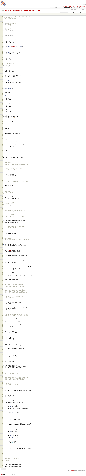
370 (2, 331)
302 (2, 273)
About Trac (74, 6)
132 (2, 128)
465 (2, 412)
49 (2, 57)
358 (2, 321)
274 (2, 249)
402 (2, 358)
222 (2, 205)
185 (2, 173)
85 (2, 88)
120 (2, 118)
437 (2, 388)
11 (2, 25)
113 (2, 112)
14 (2, 27)
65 (2, 71)
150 (2, 143)
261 (2, 238)
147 (2, 141)
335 (2, 301)
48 (2, 56)
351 (2, 315)
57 (2, 64)
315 (2, 284)
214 (2, 198)
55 (2, 62)
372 (2, 333)
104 (2, 104)
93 (2, 95)
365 (2, 327)
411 (2, 366)
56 (2, 63)
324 (2, 292)
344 (2, 309)
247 (2, 226)
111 (2, 110)
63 (2, 69)
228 (2, 210)
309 (2, 279)
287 (2, 260)
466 (2, 413)
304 (2, 275)
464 (2, 411)
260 (2, 237)
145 (2, 139)
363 (2, 325)
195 (2, 182)
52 (2, 60)
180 (2, 169)
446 (2, 396)
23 (2, 35)
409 (2, 364)
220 (2, 203)
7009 (38, 10)
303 (2, 274)
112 (2, 111)
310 (2, 280)
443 (2, 393)
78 (2, 82)
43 (2, 52)
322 (2, 290)
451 (2, 400)
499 (2, 441)
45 (2, 54)
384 (2, 343)
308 (2, 278)
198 (2, 184)
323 (2, 291)
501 (2, 443)
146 (2, 140)
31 (2, 42)
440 (2, 391)
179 (2, 168)
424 (2, 377)
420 (2, 374)
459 (2, 407)
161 (2, 153)
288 (2, 261)
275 (2, 250)
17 (2, 30)
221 (2, 204)
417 (2, 371)
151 (2, 144)
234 (2, 215)
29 (2, 40)
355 (2, 318)
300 (2, 271)
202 (2, 188)
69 (2, 74)
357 (2, 320)
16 (2, 29)
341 (2, 306)
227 (2, 209)
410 (2, 365)
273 (2, 248)
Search (83, 7)
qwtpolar (17, 10)
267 (2, 243)
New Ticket (78, 7)
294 (2, 266)
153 (2, 146)
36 (2, 46)
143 (2, 137)
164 (2, 155)
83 (2, 86)
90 (2, 92)
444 (2, 394)
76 (2, 80)
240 (2, 220)
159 (2, 151)
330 (2, 297)
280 (2, 254)
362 (2, 324)
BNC (13, 10)
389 (2, 347)
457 (2, 405)
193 (2, 180)
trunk (9, 10)
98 (2, 99)
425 (2, 378)
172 (2, 162)
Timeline (56, 7)
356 (2, 319)
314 (2, 283)
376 (2, 336)
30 (2, 41)
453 (2, 402)
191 (2, 178)
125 (2, 122)
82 (2, 85)
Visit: (59, 12)
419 (2, 373)
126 (2, 123)
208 (2, 193)
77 (2, 81)
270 (2, 246)
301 (2, 272)
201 (2, 187)
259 (2, 236)
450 (2, 399)
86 (2, 89)
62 (2, 68)
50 (2, 58)
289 (2, 262)
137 (2, 132)
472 (2, 418)
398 (2, 355)
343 (2, 308)
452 (2, 401)
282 (2, 256)
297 (2, 269)
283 (2, 257)
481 (2, 426)
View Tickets (73, 7)
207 (2, 192)
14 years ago (21, 13)
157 (2, 149)
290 (2, 263)
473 (2, 419)
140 (2, 135)
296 (2, 268)
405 (2, 361)
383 (2, 342)
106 (2, 106)
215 (2, 199)
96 (2, 97)
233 (2, 214)
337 (2, 303)
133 (2, 129)
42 (2, 51)
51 (2, 59)
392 (2, 350)
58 (2, 65)
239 (2, 219)
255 (2, 233)
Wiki (52, 7)
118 (2, 116)
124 (2, 121)
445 (2, 395)
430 (2, 382)
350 (2, 314)
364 (2, 326)
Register (77, 6)
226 (2, 208)
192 (2, 179)
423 (2, 376)
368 (2, 329)
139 (2, 134)
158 (2, 150)
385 (2, 344)
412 (2, 367)
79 (2, 83)
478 (2, 423)
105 (2, 105)
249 (2, 228)
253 (2, 231)
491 (2, 434)
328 (2, 295)
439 (2, 390)
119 (2, 117)
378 (2, 338)
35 (2, 45)
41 (2, 50)
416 (2, 370)
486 (2, 430)
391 (2, 349)
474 (2, 420)
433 (2, 385)
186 (2, 174)
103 (2, 103)
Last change (2, 13)
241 (2, 221)
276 (2, 251)
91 (2, 93)
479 (2, 424)
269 (2, 245)
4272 (12, 13)
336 (2, 302)
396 (2, 353)
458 (2, 406)
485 (2, 429)
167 (2, 158)
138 (2, 133)
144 (2, 138)
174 (2, 164)
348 (2, 312)
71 (2, 76)
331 (2, 298)
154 (2, 147)
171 (2, 161)
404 (2, 360)
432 (2, 384)
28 (2, 39)
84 (2, 87)
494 (2, 437)
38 (2, 48)
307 (2, 277)
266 (2, 242)
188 (2, 176)
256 (2, 234)
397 (2, 354)
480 (2, 425)
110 (2, 109)
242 (2, 222)
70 (2, 75)
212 (2, 196)
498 (2, 440)
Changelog (61, 7)
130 (2, 126)
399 (2, 356)
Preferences (66, 6)
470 (2, 416)
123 (2, 120)
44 (2, 53)
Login (63, 6)
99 (2, 100)
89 (2, 91)
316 (2, 285)
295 (2, 267)
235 (2, 216)
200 (2, 186)
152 (2, 145)
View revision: (71, 12)
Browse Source (67, 7)
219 (2, 202)
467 (2, 414)
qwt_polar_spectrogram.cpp (28, 10)
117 (2, 115)
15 (2, 28)
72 (2, 77)
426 (2, 379)
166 (2, 157)
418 (2, 372)
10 (2, 24)
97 (2, 98)
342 (2, 307)
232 (2, 213)
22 (2, 34)
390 (2, 348)
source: (2, 10)
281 (2, 255)
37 (2, 47)
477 (2, 422)
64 (2, 70)
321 (2, 289)
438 (2, 389)
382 (2, 341)
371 (2, 332)
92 (2, 94)
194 (2, 181)
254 (2, 232)
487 (2, 431)
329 (2, 296)
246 (2, 225)
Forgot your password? (82, 6)
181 (2, 170)
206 (2, 191)
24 (2, 36)
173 (2, 163)
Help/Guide (70, 6)
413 (2, 368)
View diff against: (81, 12)
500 (2, 442)
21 (2, 33)
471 (2, 417)
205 (2, 190)
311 (2, 281)
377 (2, 337)
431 (2, 383)
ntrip (6, 10)
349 (2, 313)
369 (2, 330)
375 (2, 335)
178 (2, 167)
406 (2, 362)
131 (2, 127)
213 (2, 197)
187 (2, 175)
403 (2, 359)
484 (2, 428)
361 (2, 323)
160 (2, 152)
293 (2, 265)
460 (2, 408)
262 (2, 239)
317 (2, 286)
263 (2, 240)
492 (2, 435)
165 (2, 156)
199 (2, 185)
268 (2, 244)
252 (2, 230)
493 (2, 436)
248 (2, 227)
